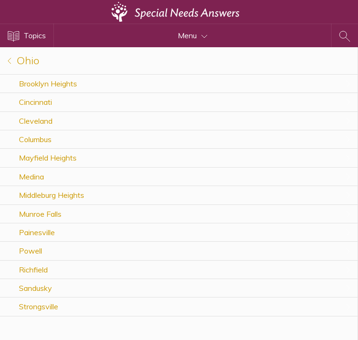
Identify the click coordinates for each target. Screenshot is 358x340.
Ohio (23, 60)
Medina (31, 176)
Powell (30, 250)
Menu (193, 35)
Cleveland (35, 121)
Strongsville (38, 306)
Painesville (37, 232)
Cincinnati (35, 102)
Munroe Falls (40, 214)
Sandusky (35, 288)
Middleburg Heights (51, 195)
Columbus (35, 139)
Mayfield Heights (48, 157)
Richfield (33, 269)
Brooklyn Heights (48, 83)
